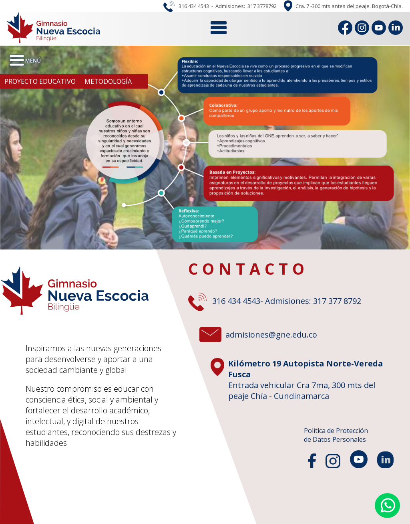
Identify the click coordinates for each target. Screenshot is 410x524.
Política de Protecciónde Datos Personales (336, 435)
